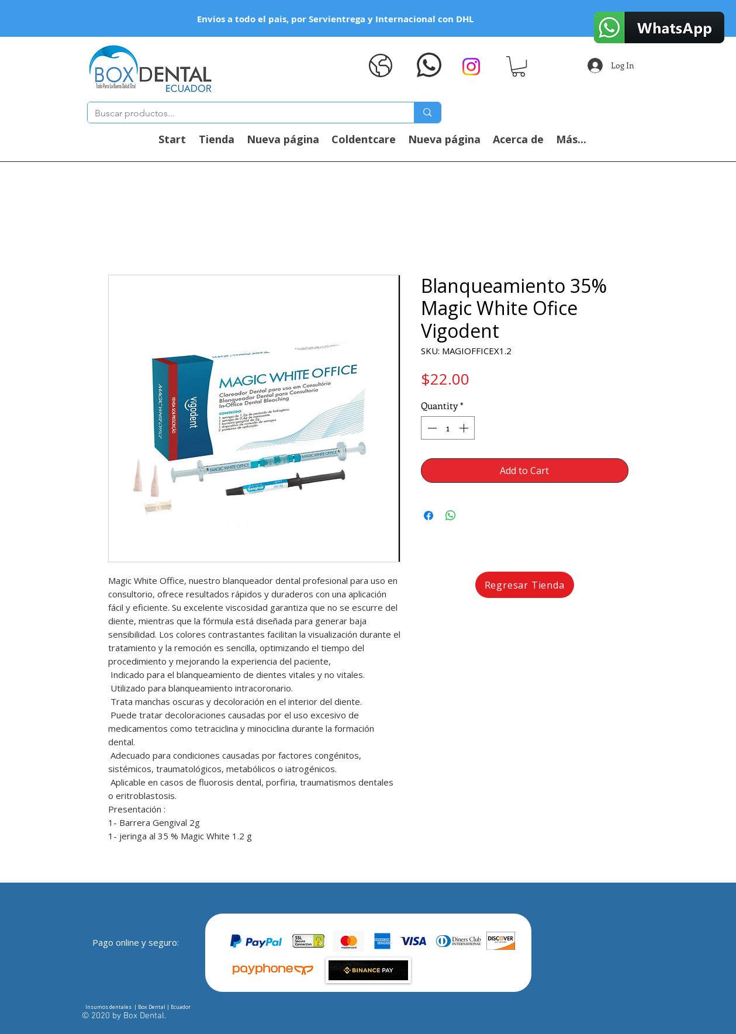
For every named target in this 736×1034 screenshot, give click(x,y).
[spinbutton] (448, 428)
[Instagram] (471, 66)
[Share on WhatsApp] (451, 516)
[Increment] (465, 428)
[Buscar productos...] (242, 113)
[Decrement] (431, 428)
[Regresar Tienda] (524, 585)
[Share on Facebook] (428, 516)
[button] (518, 66)
